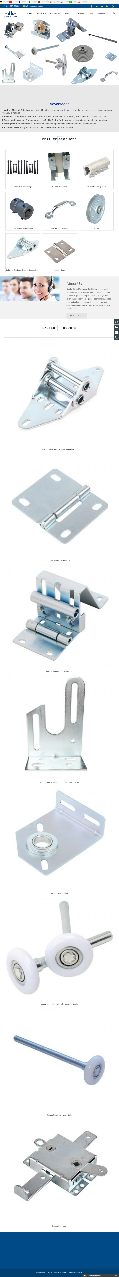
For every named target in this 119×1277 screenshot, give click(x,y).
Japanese (54, 2)
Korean (64, 2)
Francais (24, 2)
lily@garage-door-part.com (34, 6)
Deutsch (4, 2)
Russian (82, 2)
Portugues (43, 2)
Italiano (33, 2)
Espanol (14, 2)
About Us (74, 284)
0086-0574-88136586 (13, 6)
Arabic (73, 2)
